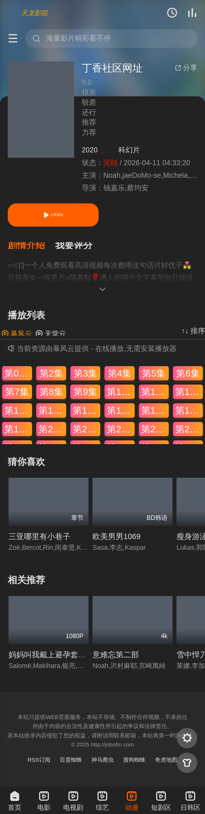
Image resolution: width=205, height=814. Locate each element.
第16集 (120, 413)
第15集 (86, 413)
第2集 (51, 376)
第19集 (18, 432)
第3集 (85, 376)
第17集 (155, 413)
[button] (31, 247)
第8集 (51, 395)
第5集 (154, 376)
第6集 (188, 376)
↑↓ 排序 (193, 334)
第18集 (189, 413)
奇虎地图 (166, 763)
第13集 (18, 413)
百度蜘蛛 (71, 763)
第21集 (86, 432)
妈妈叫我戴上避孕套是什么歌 (59, 658)
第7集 (17, 395)
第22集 (120, 432)
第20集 (52, 432)
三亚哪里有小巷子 (39, 539)
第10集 (120, 395)
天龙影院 (34, 13)
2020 (90, 150)
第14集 (52, 413)
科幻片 (129, 150)
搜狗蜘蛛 (134, 763)
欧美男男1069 (116, 539)
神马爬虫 (102, 763)
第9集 (85, 395)
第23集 (155, 432)
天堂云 (50, 337)
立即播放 (53, 215)
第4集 (119, 376)
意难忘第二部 (116, 658)
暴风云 (16, 337)
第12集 (189, 395)
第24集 (189, 432)
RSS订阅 (39, 763)
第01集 (18, 376)
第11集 (155, 395)
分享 (186, 68)
